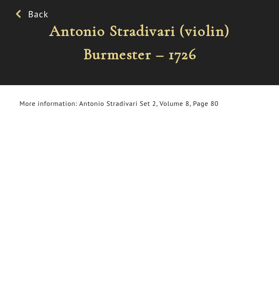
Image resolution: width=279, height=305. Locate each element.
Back (34, 14)
